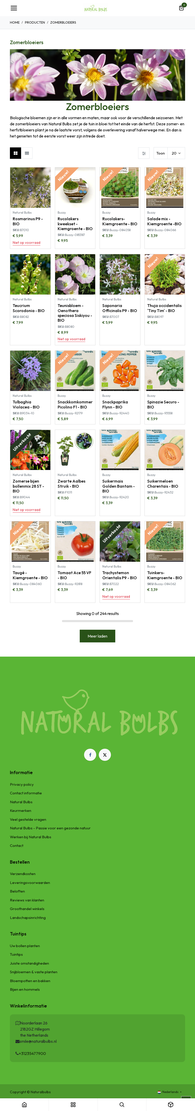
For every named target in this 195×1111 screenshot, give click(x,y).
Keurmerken (20, 810)
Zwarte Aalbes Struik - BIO (71, 483)
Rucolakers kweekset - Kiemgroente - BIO (75, 223)
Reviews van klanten (27, 900)
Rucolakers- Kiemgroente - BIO (119, 221)
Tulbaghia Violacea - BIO (26, 404)
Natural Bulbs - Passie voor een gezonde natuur (50, 828)
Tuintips (16, 954)
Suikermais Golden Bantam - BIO (118, 485)
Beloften (17, 891)
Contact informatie (26, 793)
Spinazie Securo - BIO (163, 404)
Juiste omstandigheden (29, 963)
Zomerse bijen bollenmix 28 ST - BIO (28, 485)
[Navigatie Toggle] (14, 8)
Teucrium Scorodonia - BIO (29, 308)
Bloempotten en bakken (30, 980)
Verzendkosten (23, 873)
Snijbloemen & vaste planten (33, 971)
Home (15, 22)
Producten (35, 22)
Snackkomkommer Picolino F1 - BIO (75, 404)
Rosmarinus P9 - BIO (28, 221)
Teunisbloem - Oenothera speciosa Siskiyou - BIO (75, 313)
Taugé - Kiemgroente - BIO (30, 575)
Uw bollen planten (25, 945)
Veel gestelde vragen (28, 819)
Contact (16, 845)
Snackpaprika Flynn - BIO (115, 404)
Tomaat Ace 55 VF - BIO (74, 575)
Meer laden (97, 636)
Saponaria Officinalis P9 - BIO (119, 308)
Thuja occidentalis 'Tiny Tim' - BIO (164, 308)
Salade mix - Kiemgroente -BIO (164, 221)
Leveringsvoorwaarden (30, 882)
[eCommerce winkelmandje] (181, 8)
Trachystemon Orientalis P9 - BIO (119, 575)
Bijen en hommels (25, 989)
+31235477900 (32, 1053)
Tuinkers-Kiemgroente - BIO (164, 575)
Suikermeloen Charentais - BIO (162, 483)
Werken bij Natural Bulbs (30, 836)
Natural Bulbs (21, 801)
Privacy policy (22, 784)
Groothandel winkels (27, 908)
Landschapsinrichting (28, 917)
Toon (160, 153)
